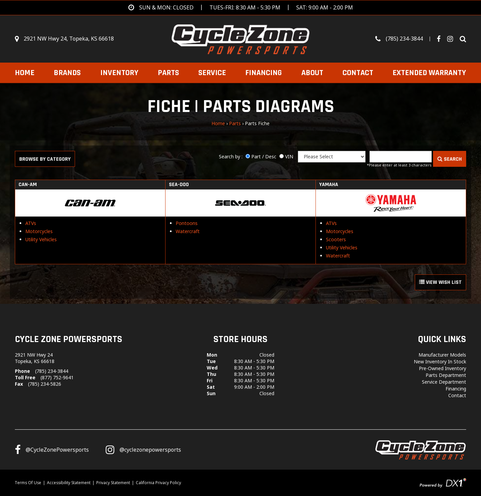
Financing (263, 73)
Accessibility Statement (69, 483)
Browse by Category (45, 159)
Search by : (231, 156)
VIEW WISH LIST (440, 282)
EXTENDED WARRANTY (429, 73)
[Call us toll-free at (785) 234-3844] (406, 38)
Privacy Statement (113, 483)
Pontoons (187, 223)
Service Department (444, 382)
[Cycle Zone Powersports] (240, 38)
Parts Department (446, 375)
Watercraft (188, 231)
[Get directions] (240, 8)
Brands (67, 73)
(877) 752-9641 (57, 377)
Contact (358, 73)
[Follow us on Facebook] (441, 38)
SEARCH (449, 159)
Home (24, 73)
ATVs (30, 223)
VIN (289, 156)
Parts (168, 73)
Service (212, 73)
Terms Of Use (28, 483)
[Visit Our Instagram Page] (452, 38)
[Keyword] (401, 156)
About (312, 73)
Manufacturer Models (442, 355)
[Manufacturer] (331, 156)
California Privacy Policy (158, 483)
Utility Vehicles (41, 239)
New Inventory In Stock (440, 361)
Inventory (119, 73)
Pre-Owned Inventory (442, 368)
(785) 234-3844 (51, 371)
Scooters (336, 239)
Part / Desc (263, 156)
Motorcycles (39, 231)
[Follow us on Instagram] (143, 450)
